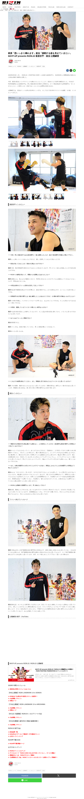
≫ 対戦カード (12, 700)
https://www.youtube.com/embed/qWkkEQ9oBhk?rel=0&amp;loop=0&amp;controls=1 (42, 640)
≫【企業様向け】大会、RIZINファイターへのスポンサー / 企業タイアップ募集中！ (33, 757)
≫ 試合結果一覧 (13, 732)
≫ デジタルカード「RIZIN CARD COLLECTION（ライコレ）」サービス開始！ (32, 753)
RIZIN (16, 62)
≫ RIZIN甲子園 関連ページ (16, 743)
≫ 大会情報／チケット (15, 698)
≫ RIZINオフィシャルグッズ (16, 751)
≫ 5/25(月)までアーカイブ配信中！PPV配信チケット (24, 734)
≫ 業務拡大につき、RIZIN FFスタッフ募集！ (21, 755)
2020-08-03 (17, 60)
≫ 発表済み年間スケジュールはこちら (19, 689)
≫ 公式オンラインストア (15, 736)
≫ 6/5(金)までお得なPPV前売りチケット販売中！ (23, 696)
